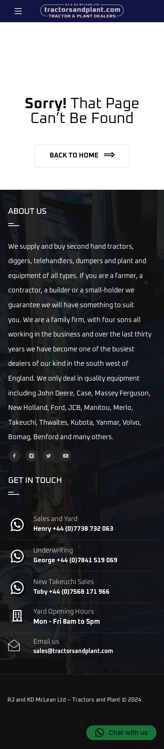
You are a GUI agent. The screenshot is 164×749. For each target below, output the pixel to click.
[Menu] (18, 11)
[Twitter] (48, 455)
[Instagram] (31, 455)
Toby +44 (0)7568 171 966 (71, 592)
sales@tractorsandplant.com (73, 651)
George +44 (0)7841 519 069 (75, 560)
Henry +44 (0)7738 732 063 (73, 529)
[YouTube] (65, 455)
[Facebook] (14, 455)
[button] (82, 156)
